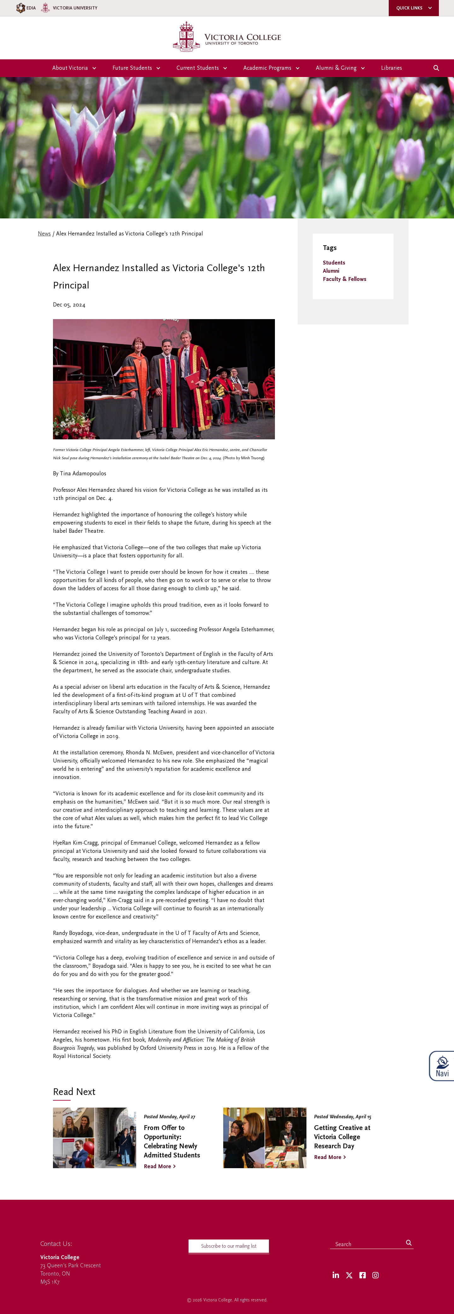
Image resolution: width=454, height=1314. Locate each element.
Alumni (331, 271)
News (44, 233)
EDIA (25, 8)
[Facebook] (362, 1275)
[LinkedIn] (335, 1275)
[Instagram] (375, 1275)
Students (334, 262)
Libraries (391, 68)
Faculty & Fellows (344, 279)
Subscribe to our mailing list (228, 1246)
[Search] (409, 1243)
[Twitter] (349, 1275)
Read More (157, 1166)
